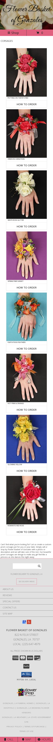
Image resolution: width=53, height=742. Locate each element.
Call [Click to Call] (8, 739)
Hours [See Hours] (44, 739)
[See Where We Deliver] (26, 581)
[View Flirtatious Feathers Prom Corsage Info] (26, 317)
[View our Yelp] (29, 623)
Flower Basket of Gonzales (26, 15)
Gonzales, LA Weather (14, 717)
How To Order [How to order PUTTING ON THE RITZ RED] (27, 104)
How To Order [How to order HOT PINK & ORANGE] (27, 409)
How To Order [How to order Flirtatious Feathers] (27, 348)
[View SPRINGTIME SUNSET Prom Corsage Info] (26, 255)
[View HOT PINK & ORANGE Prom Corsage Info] (26, 378)
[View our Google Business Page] (24, 623)
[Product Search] (27, 566)
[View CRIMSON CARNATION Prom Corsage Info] (26, 133)
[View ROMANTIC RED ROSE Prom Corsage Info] (26, 500)
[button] (26, 674)
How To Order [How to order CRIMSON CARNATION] (27, 165)
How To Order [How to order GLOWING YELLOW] (27, 471)
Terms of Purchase (34, 726)
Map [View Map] (26, 739)
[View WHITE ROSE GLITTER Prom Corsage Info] (26, 194)
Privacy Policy (14, 726)
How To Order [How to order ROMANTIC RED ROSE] (27, 532)
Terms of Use (27, 731)
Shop (13, 32)
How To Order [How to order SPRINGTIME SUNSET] (27, 287)
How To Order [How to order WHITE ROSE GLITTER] (27, 226)
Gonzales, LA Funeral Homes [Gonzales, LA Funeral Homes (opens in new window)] (18, 703)
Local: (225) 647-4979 (26, 644)
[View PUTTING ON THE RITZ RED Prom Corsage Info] (26, 72)
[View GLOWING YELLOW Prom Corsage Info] (26, 439)
